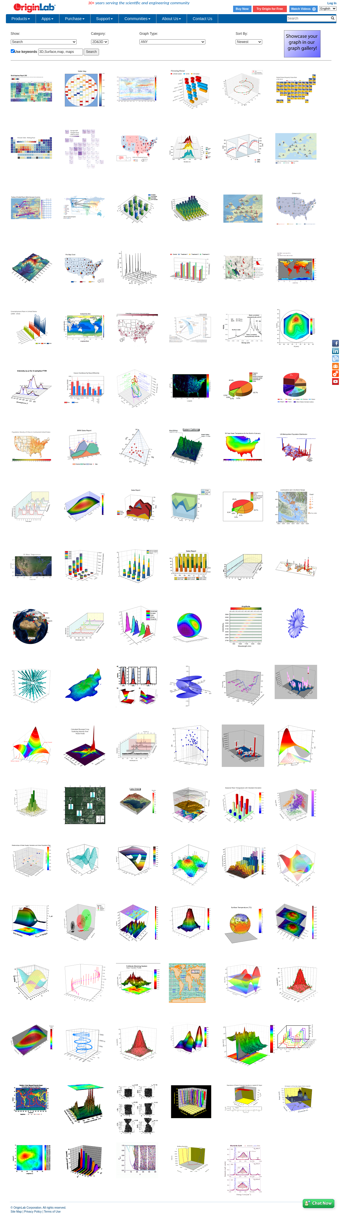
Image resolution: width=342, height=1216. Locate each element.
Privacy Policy (33, 1211)
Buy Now (242, 8)
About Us (171, 18)
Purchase (75, 18)
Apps (47, 18)
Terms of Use (52, 1211)
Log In (332, 3)
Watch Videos (303, 8)
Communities (137, 18)
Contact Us (202, 18)
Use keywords (25, 52)
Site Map (16, 1211)
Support (104, 18)
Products (21, 18)
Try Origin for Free (270, 8)
